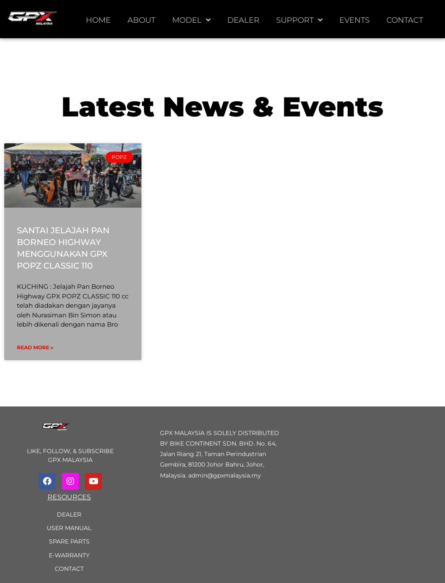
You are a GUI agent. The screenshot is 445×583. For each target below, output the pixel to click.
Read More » (35, 347)
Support (299, 20)
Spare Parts (69, 541)
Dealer (243, 20)
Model (191, 20)
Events (354, 20)
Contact (404, 20)
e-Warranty (69, 555)
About (141, 20)
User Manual (69, 528)
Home (98, 20)
